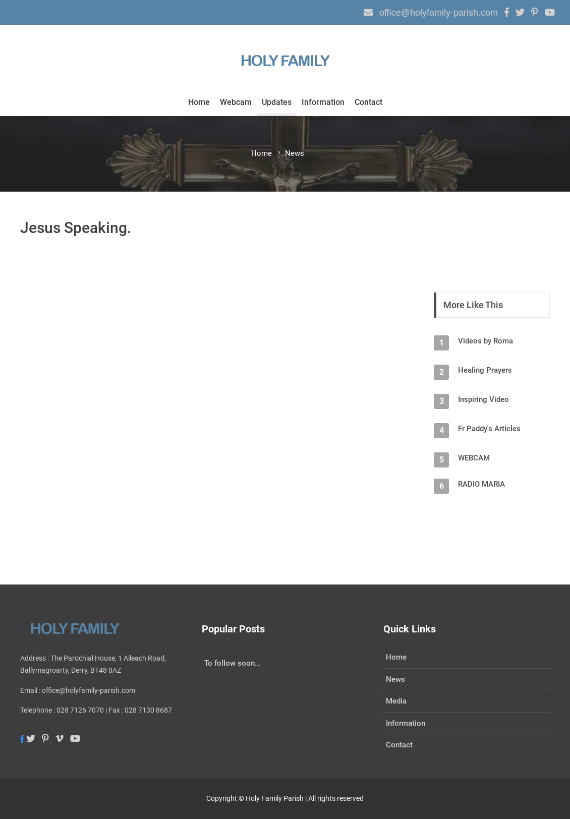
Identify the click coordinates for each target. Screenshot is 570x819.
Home (199, 102)
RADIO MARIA (481, 484)
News (395, 679)
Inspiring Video (483, 399)
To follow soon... (232, 663)
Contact (368, 102)
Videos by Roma (485, 340)
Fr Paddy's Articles (489, 428)
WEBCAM (474, 457)
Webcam (236, 102)
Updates (277, 102)
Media (396, 701)
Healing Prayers (485, 370)
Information (323, 102)
